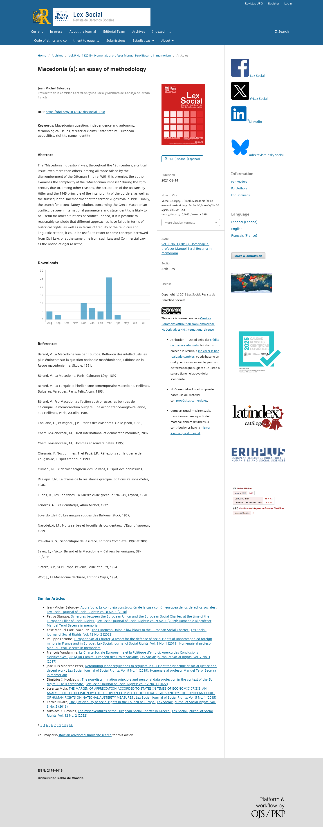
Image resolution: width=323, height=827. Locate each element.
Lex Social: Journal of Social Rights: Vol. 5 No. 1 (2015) (176, 697)
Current (37, 31)
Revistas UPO (254, 3)
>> (71, 725)
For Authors (239, 188)
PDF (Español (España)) (184, 159)
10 (64, 725)
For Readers (239, 181)
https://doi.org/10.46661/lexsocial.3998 (75, 112)
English (236, 229)
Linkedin (246, 121)
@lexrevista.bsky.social (257, 155)
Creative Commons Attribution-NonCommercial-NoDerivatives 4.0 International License (188, 324)
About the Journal (83, 31)
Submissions (116, 40)
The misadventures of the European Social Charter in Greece (124, 711)
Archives (138, 31)
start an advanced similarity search (85, 735)
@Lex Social (249, 98)
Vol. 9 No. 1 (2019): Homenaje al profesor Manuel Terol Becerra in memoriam (120, 55)
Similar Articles (51, 598)
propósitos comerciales (191, 400)
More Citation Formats (180, 222)
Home (42, 55)
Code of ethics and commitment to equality (66, 40)
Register (273, 3)
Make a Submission (248, 256)
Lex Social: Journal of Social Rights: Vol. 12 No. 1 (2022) (127, 684)
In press (56, 31)
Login (288, 3)
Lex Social (257, 75)
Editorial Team (114, 31)
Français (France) (244, 235)
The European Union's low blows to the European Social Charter (140, 630)
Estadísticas (142, 40)
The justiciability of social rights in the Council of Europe (112, 702)
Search (282, 31)
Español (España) (244, 222)
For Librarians (240, 195)
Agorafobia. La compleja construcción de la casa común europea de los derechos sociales (148, 607)
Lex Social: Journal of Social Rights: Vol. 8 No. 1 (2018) (87, 612)
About (166, 40)
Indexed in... (161, 31)
